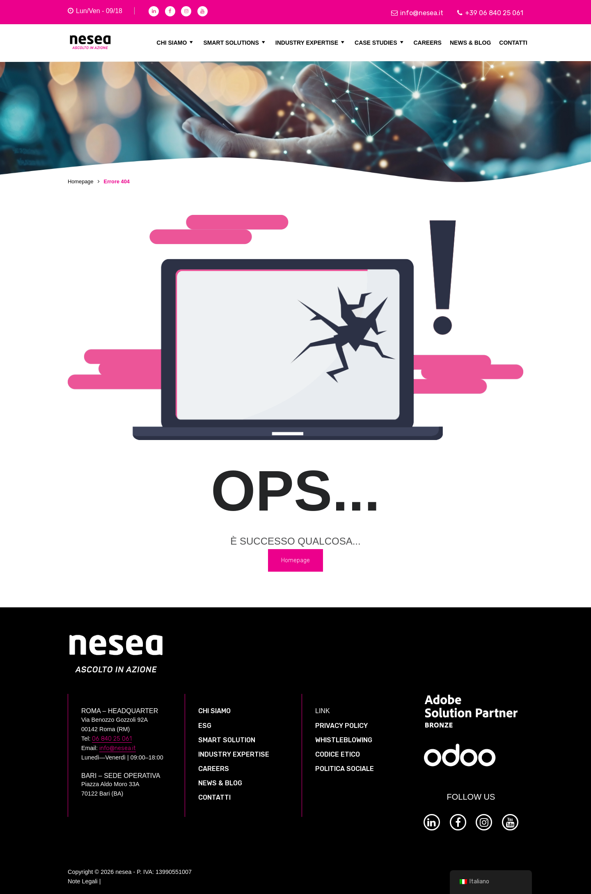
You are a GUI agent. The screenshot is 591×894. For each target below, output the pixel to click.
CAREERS (428, 42)
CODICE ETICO (337, 749)
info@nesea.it (417, 13)
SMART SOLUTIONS (235, 42)
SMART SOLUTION (226, 735)
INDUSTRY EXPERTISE (310, 42)
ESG (204, 721)
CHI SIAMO (176, 42)
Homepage (81, 181)
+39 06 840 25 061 (490, 13)
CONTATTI (513, 42)
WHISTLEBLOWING (343, 735)
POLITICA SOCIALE (344, 764)
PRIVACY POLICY (341, 721)
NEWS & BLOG (470, 42)
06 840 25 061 (112, 733)
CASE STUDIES (380, 42)
